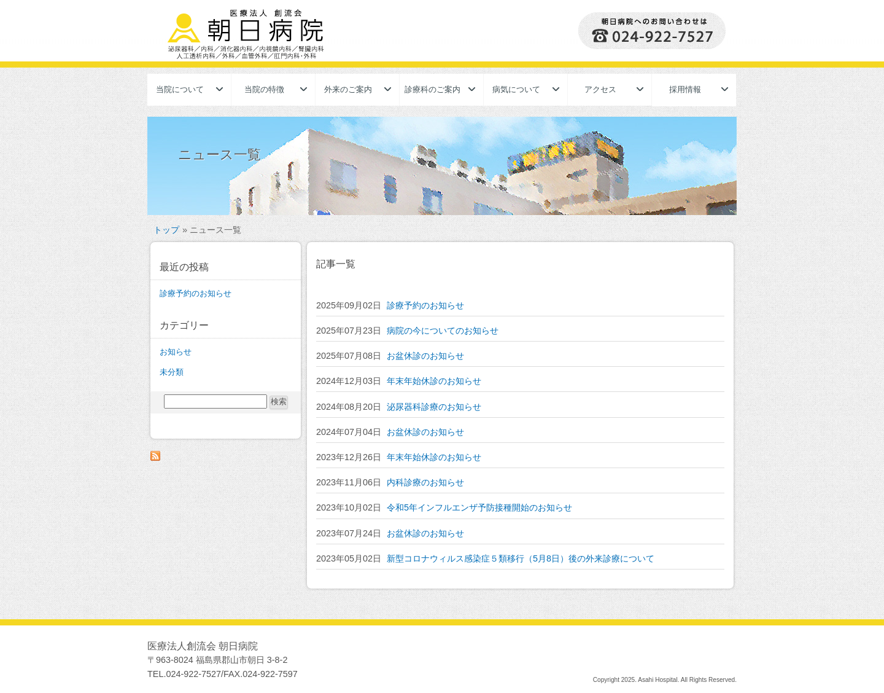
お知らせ (176, 351)
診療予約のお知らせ (425, 305)
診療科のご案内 (432, 89)
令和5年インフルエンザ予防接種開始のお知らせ (479, 507)
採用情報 (685, 89)
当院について (180, 89)
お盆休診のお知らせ (425, 356)
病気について (516, 89)
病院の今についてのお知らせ (442, 330)
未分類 (172, 372)
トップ (166, 230)
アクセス (600, 89)
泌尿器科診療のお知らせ (434, 407)
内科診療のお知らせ (425, 482)
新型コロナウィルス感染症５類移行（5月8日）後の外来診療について (520, 558)
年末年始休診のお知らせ (434, 381)
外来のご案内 (348, 89)
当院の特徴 (264, 89)
